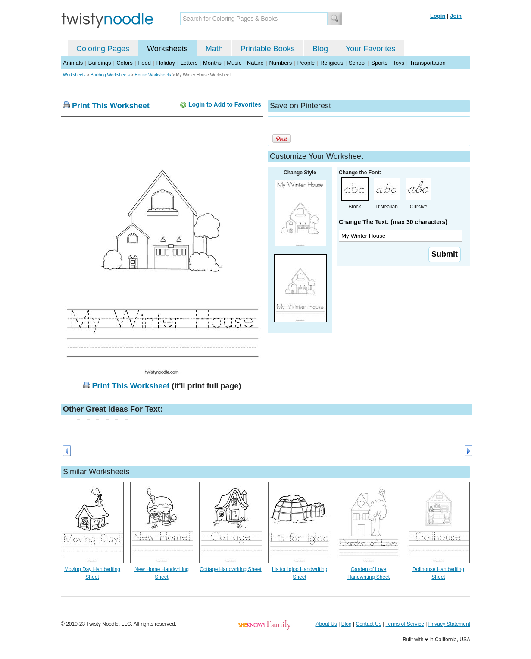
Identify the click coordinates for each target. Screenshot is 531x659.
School (357, 63)
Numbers (280, 63)
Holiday (165, 63)
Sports (379, 63)
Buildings (99, 63)
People (306, 63)
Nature (255, 63)
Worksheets (167, 48)
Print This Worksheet (111, 105)
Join (456, 16)
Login (437, 16)
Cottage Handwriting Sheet (230, 569)
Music (234, 63)
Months (212, 63)
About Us (326, 624)
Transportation (427, 63)
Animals (73, 63)
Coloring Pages (102, 48)
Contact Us (368, 624)
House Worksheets (152, 75)
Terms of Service (404, 624)
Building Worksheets (110, 75)
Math (214, 48)
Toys (398, 63)
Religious (331, 63)
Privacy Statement (449, 624)
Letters (189, 63)
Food (144, 63)
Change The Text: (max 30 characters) (393, 221)
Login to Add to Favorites (224, 104)
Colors (124, 63)
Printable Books (268, 48)
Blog (320, 48)
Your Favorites (370, 48)
